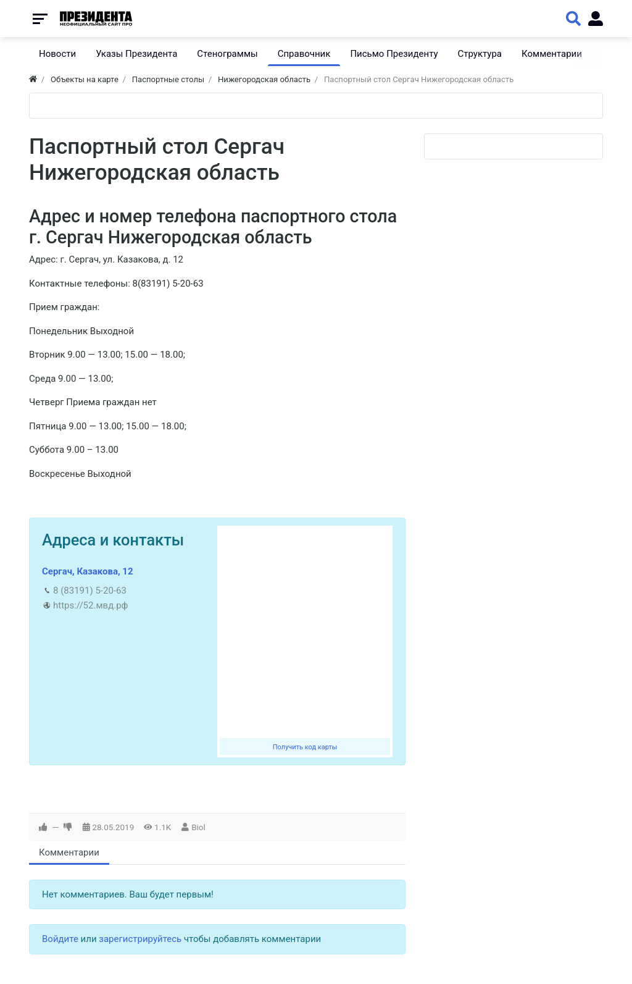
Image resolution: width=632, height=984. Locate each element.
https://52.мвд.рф (90, 605)
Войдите (60, 938)
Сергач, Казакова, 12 (87, 571)
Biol (198, 827)
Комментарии (69, 852)
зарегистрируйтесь (140, 938)
